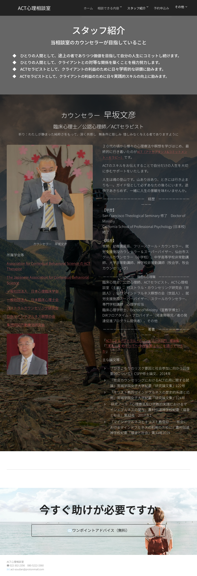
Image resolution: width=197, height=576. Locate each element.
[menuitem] (82, 8)
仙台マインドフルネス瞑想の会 (31, 316)
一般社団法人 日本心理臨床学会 (33, 291)
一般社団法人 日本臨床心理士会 (33, 299)
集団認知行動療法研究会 (26, 324)
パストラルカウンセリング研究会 (32, 307)
